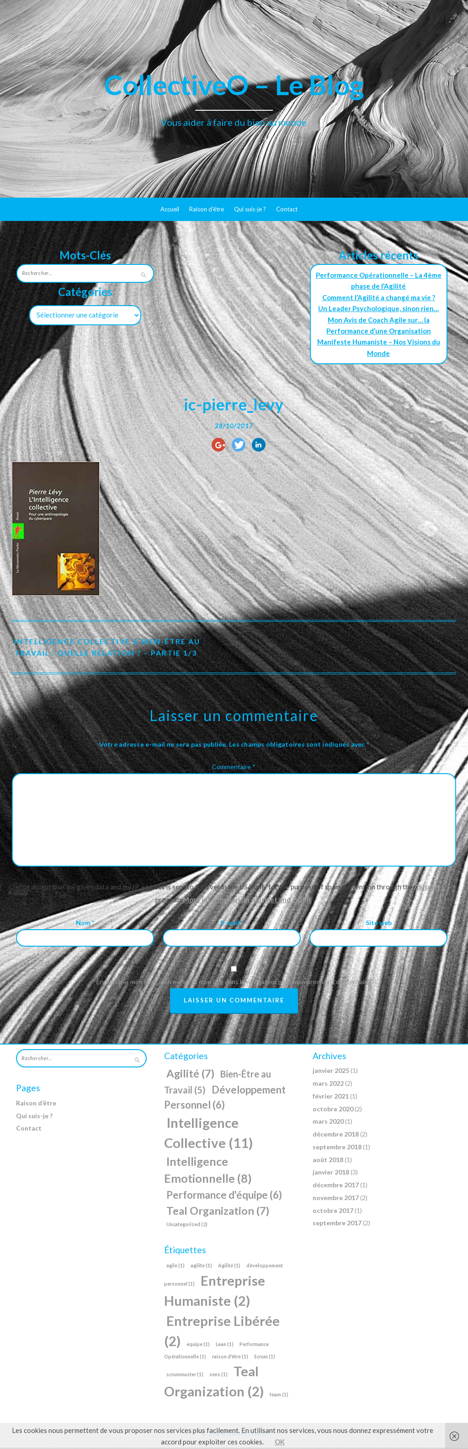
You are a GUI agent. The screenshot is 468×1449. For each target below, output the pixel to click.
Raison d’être (206, 209)
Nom (85, 923)
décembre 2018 (336, 1135)
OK (280, 1442)
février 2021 (331, 1097)
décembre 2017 (336, 1186)
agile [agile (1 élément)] (175, 1266)
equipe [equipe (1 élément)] (198, 1345)
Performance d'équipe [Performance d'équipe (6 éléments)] (224, 1196)
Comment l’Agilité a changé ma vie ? (378, 297)
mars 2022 (328, 1084)
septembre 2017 (337, 1224)
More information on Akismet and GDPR (247, 901)
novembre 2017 (336, 1198)
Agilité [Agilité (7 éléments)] (190, 1074)
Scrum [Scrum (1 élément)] (264, 1357)
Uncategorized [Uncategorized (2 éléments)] (186, 1225)
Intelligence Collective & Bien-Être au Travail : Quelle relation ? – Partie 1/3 (108, 648)
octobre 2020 (333, 1110)
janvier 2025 (331, 1072)
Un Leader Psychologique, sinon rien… (378, 308)
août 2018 (328, 1160)
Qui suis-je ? (250, 209)
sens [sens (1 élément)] (218, 1376)
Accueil (169, 209)
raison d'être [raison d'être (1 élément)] (230, 1357)
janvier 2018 (331, 1173)
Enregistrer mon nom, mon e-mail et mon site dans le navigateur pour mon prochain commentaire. (234, 983)
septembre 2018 (337, 1148)
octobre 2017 (333, 1211)
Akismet (427, 888)
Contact (287, 209)
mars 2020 (328, 1122)
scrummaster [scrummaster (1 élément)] (184, 1376)
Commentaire (233, 767)
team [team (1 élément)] (279, 1396)
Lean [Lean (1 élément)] (225, 1345)
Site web (379, 923)
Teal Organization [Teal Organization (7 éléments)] (217, 1211)
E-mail (231, 923)
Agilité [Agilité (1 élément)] (229, 1266)
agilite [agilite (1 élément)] (201, 1266)
